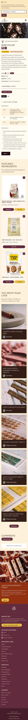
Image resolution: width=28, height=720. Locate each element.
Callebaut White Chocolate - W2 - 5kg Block (17, 118)
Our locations (4, 702)
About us (3, 651)
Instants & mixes (5, 683)
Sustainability (4, 649)
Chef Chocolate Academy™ (11, 41)
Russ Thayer (9, 336)
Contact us (4, 656)
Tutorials (3, 704)
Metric (4, 96)
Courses (3, 697)
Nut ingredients (5, 672)
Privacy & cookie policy (14, 718)
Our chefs (3, 699)
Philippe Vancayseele (11, 445)
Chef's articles (5, 695)
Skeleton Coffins (7, 91)
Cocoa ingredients (5, 669)
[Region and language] (14, 11)
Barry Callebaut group (6, 653)
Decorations (4, 679)
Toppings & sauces (5, 681)
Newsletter (4, 658)
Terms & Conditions (14, 716)
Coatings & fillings (5, 674)
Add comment (7, 539)
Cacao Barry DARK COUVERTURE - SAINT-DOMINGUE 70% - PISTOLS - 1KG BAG (17, 112)
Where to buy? (4, 660)
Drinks (2, 686)
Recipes (3, 644)
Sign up (5, 600)
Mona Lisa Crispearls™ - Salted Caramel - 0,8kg (17, 122)
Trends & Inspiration (6, 646)
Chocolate (3, 667)
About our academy (6, 692)
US (8, 96)
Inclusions (3, 676)
